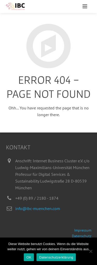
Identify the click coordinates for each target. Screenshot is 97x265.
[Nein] (90, 251)
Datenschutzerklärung (56, 257)
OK (28, 257)
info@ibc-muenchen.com (37, 208)
